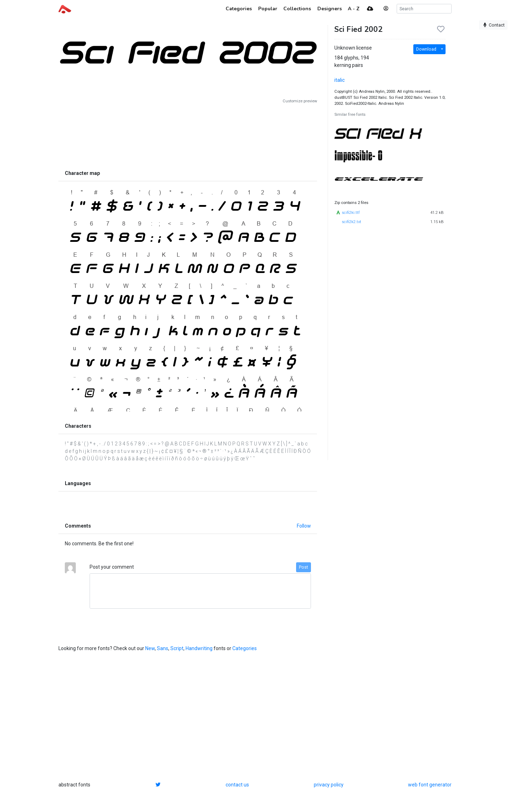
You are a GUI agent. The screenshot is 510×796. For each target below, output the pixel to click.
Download (426, 49)
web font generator (430, 785)
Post (303, 567)
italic (339, 80)
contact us (237, 785)
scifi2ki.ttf (351, 212)
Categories (244, 648)
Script (176, 648)
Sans (162, 648)
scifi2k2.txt (351, 222)
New (150, 648)
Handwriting (199, 648)
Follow (304, 526)
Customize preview (300, 101)
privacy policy (329, 785)
